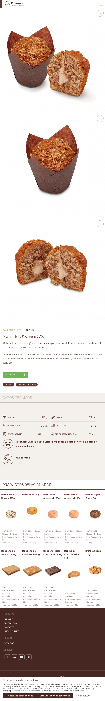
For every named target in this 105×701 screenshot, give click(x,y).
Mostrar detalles (82, 695)
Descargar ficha (13, 375)
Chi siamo (8, 619)
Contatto (9, 627)
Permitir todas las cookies (19, 695)
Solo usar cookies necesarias (55, 695)
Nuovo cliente (11, 631)
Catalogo (9, 643)
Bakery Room (10, 623)
